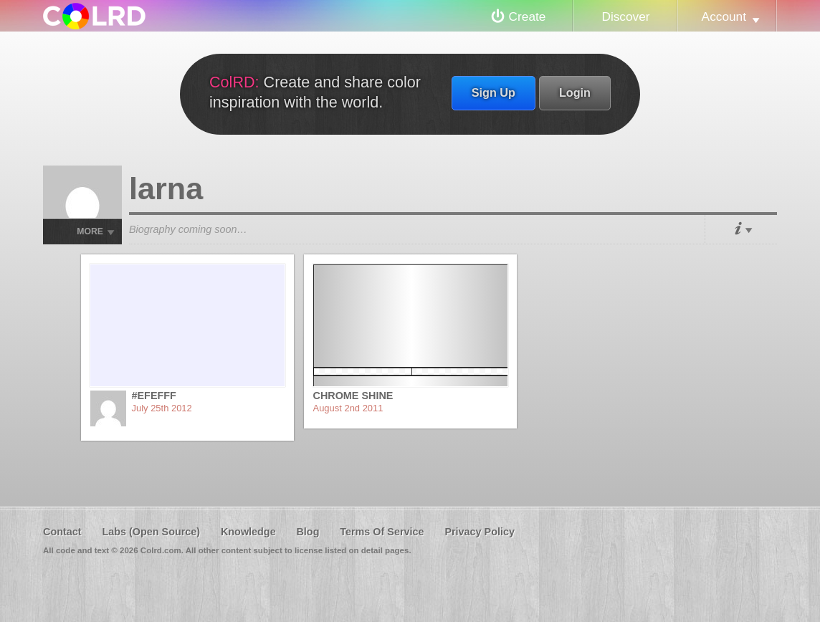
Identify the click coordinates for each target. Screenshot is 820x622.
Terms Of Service (382, 531)
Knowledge (248, 531)
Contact (62, 531)
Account (724, 16)
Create (527, 16)
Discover (625, 16)
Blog (307, 531)
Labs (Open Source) (151, 531)
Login (575, 92)
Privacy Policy (479, 531)
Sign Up (493, 92)
